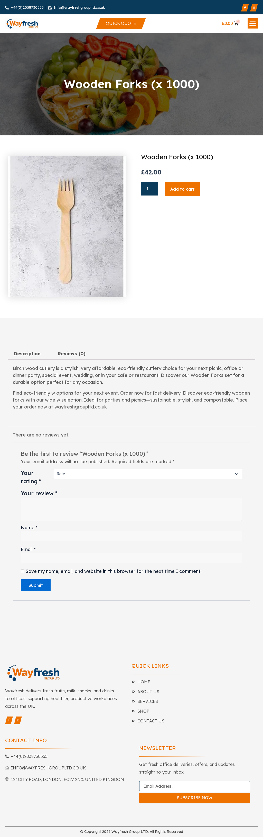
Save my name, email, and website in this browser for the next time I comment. (113, 571)
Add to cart (182, 189)
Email (28, 549)
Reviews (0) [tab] (72, 354)
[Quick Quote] (121, 23)
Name (29, 528)
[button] (253, 23)
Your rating (31, 477)
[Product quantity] (149, 189)
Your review (39, 493)
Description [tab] (27, 354)
